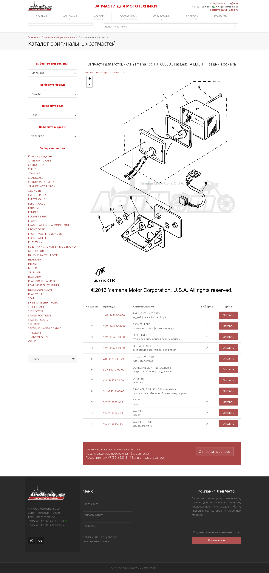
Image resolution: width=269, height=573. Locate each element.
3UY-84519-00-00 (113, 391)
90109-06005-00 (113, 402)
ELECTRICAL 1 (36, 199)
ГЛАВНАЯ (41, 18)
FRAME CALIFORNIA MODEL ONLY (49, 225)
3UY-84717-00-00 (113, 369)
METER (32, 268)
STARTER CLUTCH (39, 319)
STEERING (34, 324)
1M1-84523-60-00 (114, 326)
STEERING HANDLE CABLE (44, 328)
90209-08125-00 (113, 413)
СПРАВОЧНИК (161, 17)
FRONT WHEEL (37, 238)
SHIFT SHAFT (36, 307)
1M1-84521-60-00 (114, 337)
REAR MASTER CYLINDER (43, 285)
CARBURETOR (36, 165)
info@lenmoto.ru (219, 3)
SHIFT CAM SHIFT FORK (43, 302)
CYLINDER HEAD (38, 195)
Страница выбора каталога (58, 37)
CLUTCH (33, 169)
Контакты (89, 526)
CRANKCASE (35, 177)
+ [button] (89, 79)
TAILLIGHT (34, 332)
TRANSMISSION (38, 337)
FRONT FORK (36, 229)
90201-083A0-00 (113, 424)
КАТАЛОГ (98, 18)
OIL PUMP (34, 272)
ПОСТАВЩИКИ (128, 18)
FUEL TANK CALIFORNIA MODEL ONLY (52, 246)
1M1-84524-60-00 (114, 348)
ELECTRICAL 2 (36, 203)
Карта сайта (90, 504)
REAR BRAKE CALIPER (41, 281)
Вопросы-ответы (94, 515)
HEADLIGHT (35, 259)
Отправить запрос (215, 451)
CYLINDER (34, 190)
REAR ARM (34, 276)
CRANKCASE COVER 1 (41, 182)
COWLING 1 (35, 173)
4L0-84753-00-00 (113, 380)
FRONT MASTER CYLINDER (45, 233)
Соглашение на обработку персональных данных (100, 539)
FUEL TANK (35, 242)
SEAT (31, 298)
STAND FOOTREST (39, 315)
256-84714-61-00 (113, 358)
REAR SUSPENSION (40, 289)
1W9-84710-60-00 (114, 315)
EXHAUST (34, 208)
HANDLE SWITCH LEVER (43, 255)
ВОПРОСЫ (192, 18)
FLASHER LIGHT (38, 216)
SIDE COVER (35, 311)
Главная (33, 37)
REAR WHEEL (36, 294)
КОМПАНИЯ (70, 17)
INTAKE (32, 264)
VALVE (32, 341)
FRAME (32, 221)
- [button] (89, 84)
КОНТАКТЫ (220, 18)
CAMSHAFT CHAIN (39, 160)
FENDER (33, 212)
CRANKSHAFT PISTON (41, 186)
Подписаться (216, 540)
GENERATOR (36, 251)
